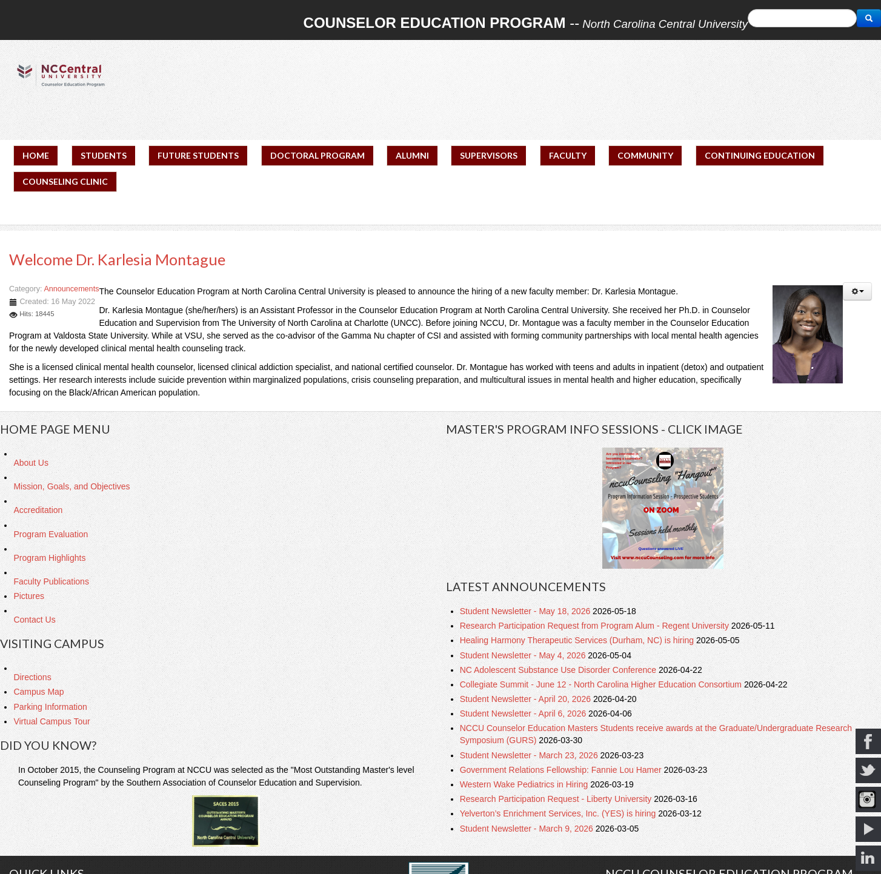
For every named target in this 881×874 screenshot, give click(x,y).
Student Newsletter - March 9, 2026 (528, 828)
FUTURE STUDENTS (198, 155)
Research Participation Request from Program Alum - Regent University (595, 626)
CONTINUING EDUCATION (760, 155)
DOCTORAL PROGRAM (317, 155)
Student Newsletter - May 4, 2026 (524, 655)
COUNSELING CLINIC (65, 181)
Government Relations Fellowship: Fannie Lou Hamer (562, 770)
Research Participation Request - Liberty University (557, 799)
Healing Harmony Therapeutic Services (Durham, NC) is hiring (578, 640)
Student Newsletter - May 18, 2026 (526, 611)
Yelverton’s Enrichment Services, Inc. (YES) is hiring (559, 813)
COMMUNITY (645, 155)
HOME (35, 155)
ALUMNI (412, 155)
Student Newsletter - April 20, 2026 (526, 699)
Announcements (71, 289)
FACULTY (568, 155)
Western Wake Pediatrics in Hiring (525, 784)
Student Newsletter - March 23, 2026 (530, 755)
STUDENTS (104, 155)
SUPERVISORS (488, 155)
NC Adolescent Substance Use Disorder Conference (559, 670)
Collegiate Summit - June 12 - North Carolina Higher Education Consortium (602, 684)
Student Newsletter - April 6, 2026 (524, 713)
